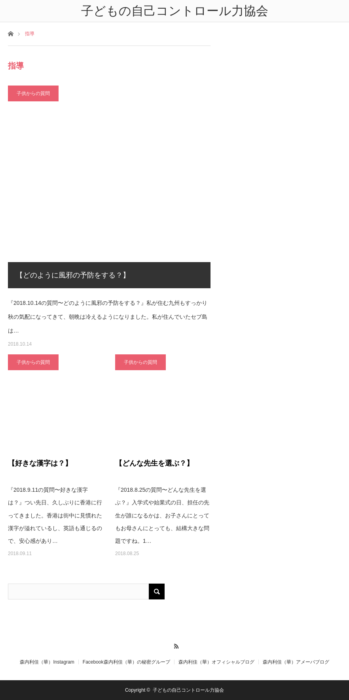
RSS (175, 645)
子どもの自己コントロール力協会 (188, 690)
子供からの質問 (33, 93)
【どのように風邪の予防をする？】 (73, 275)
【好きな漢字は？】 (40, 463)
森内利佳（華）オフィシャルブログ (216, 662)
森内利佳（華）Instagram (47, 662)
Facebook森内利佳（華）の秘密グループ (126, 662)
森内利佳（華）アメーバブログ (296, 662)
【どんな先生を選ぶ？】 (154, 463)
